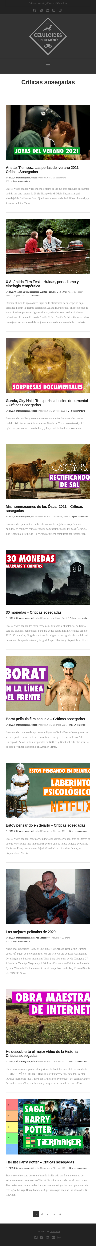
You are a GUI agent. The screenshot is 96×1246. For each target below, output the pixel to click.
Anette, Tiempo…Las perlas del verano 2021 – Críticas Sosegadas (43, 169)
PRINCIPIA (55, 1231)
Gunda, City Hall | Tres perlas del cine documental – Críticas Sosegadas (47, 403)
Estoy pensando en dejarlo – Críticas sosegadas (45, 825)
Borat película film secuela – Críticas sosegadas (45, 719)
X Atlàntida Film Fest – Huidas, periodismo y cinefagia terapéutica (42, 284)
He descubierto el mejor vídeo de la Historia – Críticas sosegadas (43, 1053)
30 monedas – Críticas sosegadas (33, 612)
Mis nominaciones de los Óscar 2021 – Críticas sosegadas (44, 508)
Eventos (43, 292)
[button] (48, 64)
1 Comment (34, 295)
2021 (11, 178)
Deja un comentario (21, 181)
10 (59, 1213)
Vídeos (34, 178)
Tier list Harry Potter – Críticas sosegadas (40, 1162)
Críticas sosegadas (22, 178)
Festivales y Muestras (57, 292)
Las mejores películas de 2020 (30, 932)
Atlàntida (18, 292)
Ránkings (35, 938)
